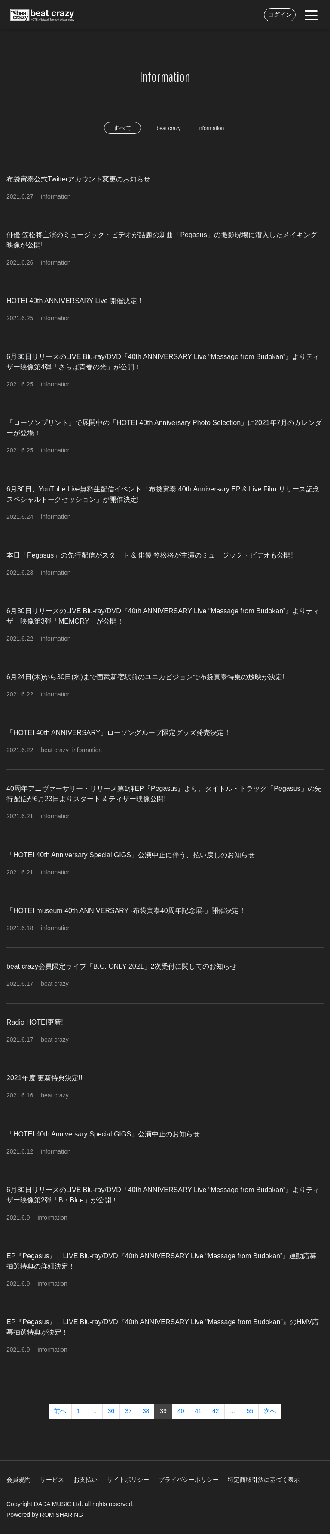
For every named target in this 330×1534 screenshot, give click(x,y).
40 (180, 1410)
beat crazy (166, 127)
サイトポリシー (128, 1479)
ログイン (280, 14)
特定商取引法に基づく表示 (264, 1479)
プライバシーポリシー (189, 1479)
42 (215, 1410)
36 (111, 1410)
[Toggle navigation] (311, 14)
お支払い (85, 1479)
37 (128, 1410)
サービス (52, 1479)
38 (146, 1410)
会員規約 (18, 1479)
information (214, 127)
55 (250, 1410)
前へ (60, 1410)
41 (198, 1410)
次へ (270, 1410)
